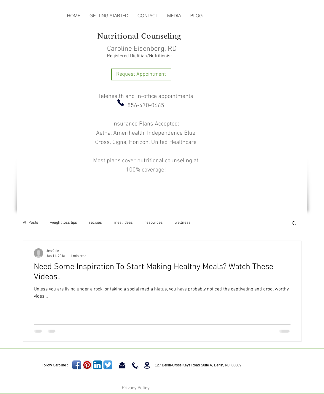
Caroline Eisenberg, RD (142, 49)
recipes (95, 222)
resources (154, 222)
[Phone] (121, 103)
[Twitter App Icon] (107, 364)
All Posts (30, 222)
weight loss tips (63, 222)
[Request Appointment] (141, 74)
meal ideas (123, 222)
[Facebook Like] (37, 16)
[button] (294, 223)
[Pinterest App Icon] (87, 364)
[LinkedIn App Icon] (97, 364)
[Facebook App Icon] (76, 364)
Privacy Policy (135, 388)
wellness (183, 222)
